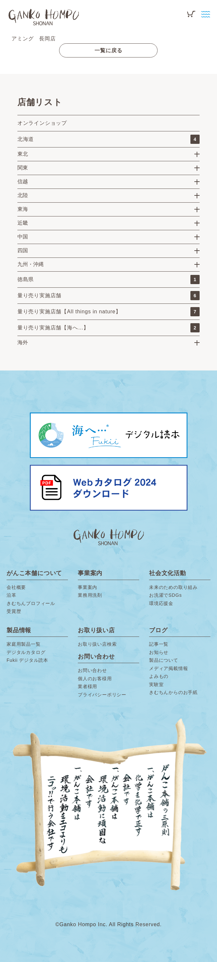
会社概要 (16, 587)
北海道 (108, 139)
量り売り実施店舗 (108, 295)
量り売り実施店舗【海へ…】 (108, 327)
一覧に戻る (108, 50)
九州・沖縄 (30, 264)
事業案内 (87, 587)
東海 (22, 209)
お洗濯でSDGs (165, 595)
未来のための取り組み (173, 587)
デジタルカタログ (26, 652)
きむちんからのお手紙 (173, 692)
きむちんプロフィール (31, 603)
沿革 (11, 595)
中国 (22, 236)
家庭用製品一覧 (24, 644)
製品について (163, 660)
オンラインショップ (42, 123)
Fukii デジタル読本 (27, 660)
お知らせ (158, 652)
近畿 (22, 223)
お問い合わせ (92, 670)
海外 (22, 342)
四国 (22, 250)
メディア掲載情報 (168, 668)
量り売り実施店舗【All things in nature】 (108, 311)
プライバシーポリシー (102, 694)
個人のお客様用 (95, 678)
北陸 (22, 195)
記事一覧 (158, 644)
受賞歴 (14, 611)
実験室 (156, 684)
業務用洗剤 (90, 595)
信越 (22, 181)
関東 (22, 167)
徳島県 (108, 279)
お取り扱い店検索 (97, 644)
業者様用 (87, 686)
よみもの (158, 676)
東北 (22, 154)
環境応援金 (161, 603)
